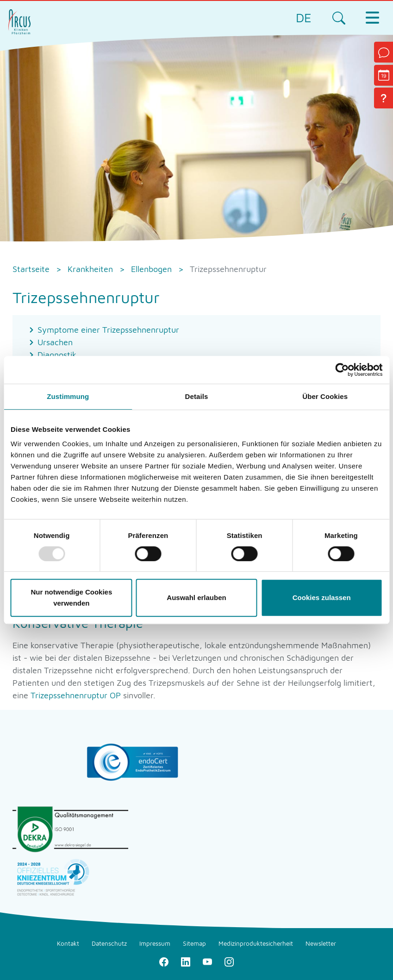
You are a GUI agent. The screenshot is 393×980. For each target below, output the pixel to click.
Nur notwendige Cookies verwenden (71, 597)
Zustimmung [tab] (68, 396)
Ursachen (55, 342)
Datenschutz (109, 943)
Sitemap (194, 943)
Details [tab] (196, 396)
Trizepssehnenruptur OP (76, 695)
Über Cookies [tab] (325, 396)
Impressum (154, 943)
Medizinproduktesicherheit (255, 943)
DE (304, 17)
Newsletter (321, 943)
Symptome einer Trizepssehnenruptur (108, 330)
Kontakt (68, 943)
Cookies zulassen (322, 597)
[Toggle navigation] (372, 17)
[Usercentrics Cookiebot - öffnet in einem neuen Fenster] (341, 370)
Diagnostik (56, 355)
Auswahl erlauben (196, 597)
